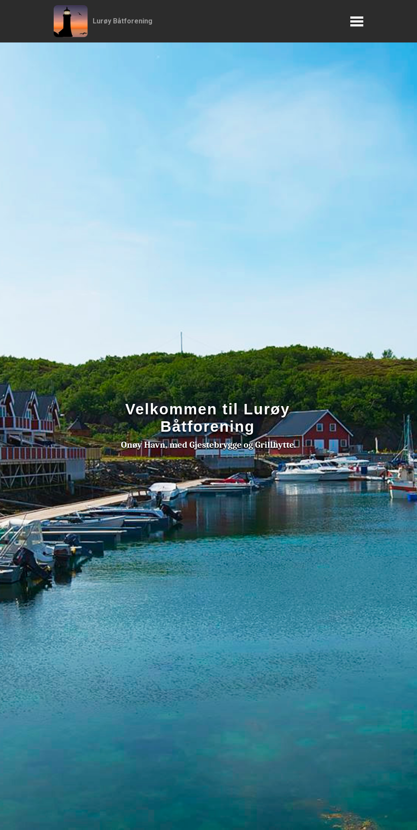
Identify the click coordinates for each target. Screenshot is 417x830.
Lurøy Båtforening (122, 21)
